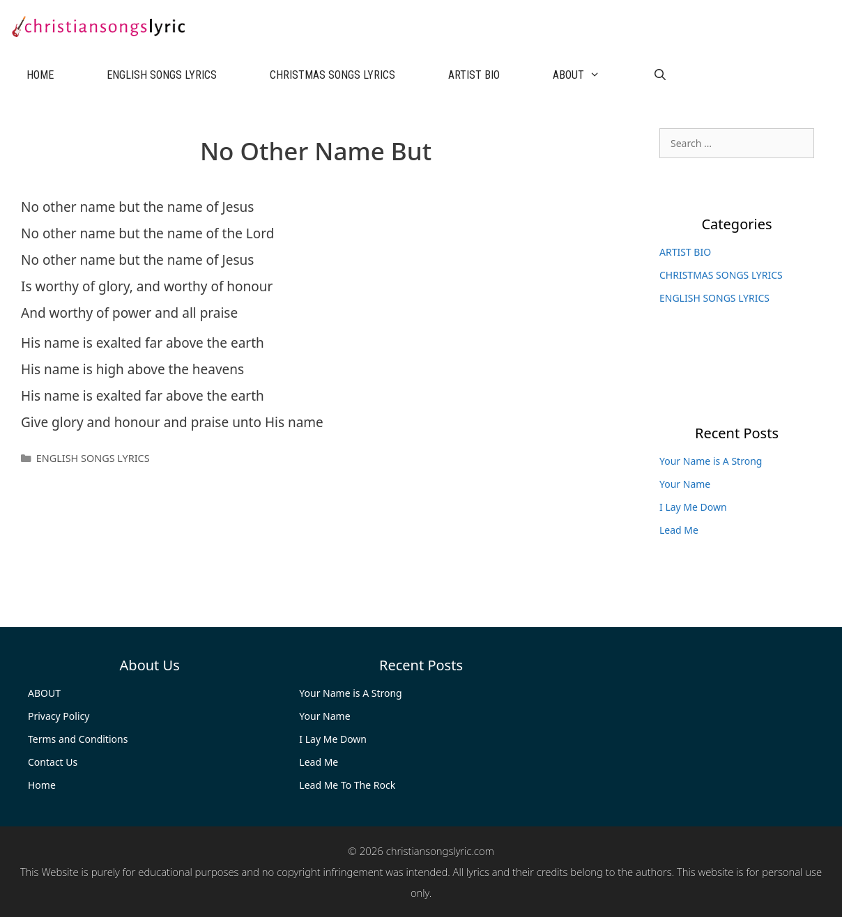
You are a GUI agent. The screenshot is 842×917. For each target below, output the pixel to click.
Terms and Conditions (78, 739)
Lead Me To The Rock (347, 785)
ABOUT (590, 75)
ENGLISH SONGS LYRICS (162, 75)
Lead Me (678, 530)
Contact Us (52, 762)
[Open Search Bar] (660, 75)
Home (42, 785)
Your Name (684, 484)
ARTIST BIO (474, 75)
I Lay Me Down (693, 507)
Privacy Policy (58, 716)
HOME (40, 75)
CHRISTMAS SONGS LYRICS (332, 75)
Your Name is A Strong (710, 461)
